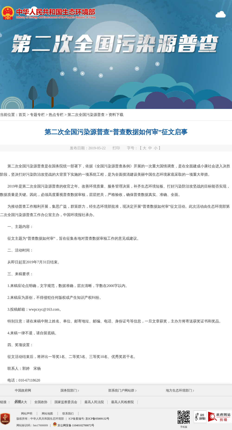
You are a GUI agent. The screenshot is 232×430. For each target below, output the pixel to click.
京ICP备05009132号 (97, 418)
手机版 (183, 419)
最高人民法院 (94, 402)
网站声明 (26, 413)
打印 (116, 148)
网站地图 (47, 413)
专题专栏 (37, 115)
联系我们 (68, 413)
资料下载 (116, 115)
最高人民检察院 (122, 402)
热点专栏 (56, 115)
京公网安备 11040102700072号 (73, 425)
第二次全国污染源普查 (86, 115)
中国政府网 (23, 390)
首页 (22, 115)
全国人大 (20, 402)
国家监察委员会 (66, 402)
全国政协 (40, 402)
